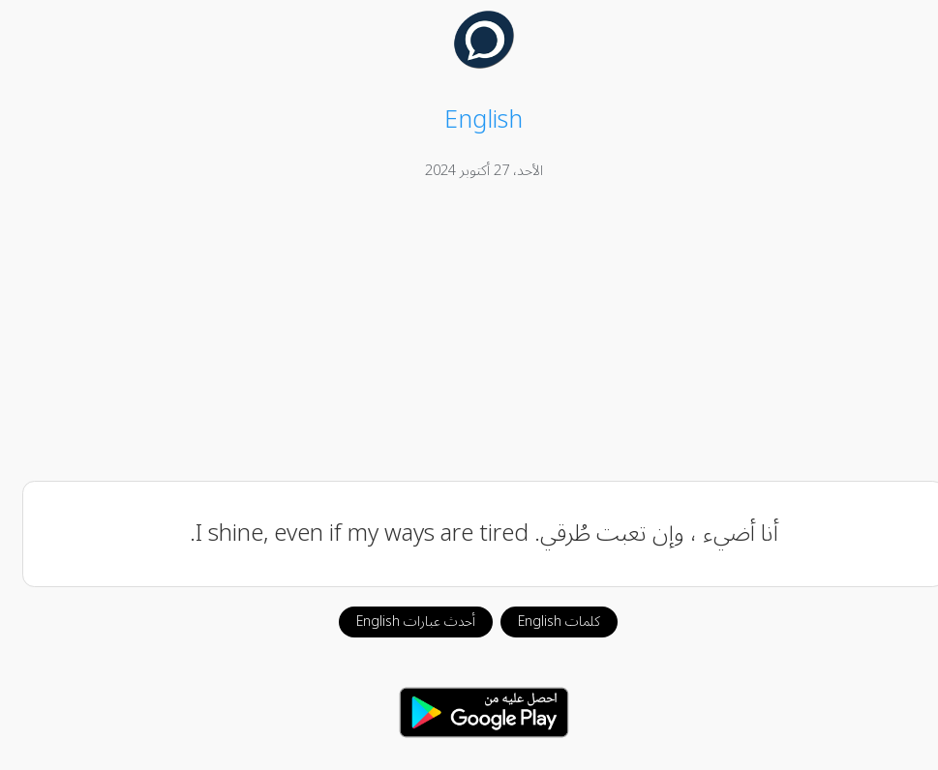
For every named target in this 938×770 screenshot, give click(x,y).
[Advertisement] (469, 333)
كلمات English (544, 621)
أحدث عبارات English (401, 621)
